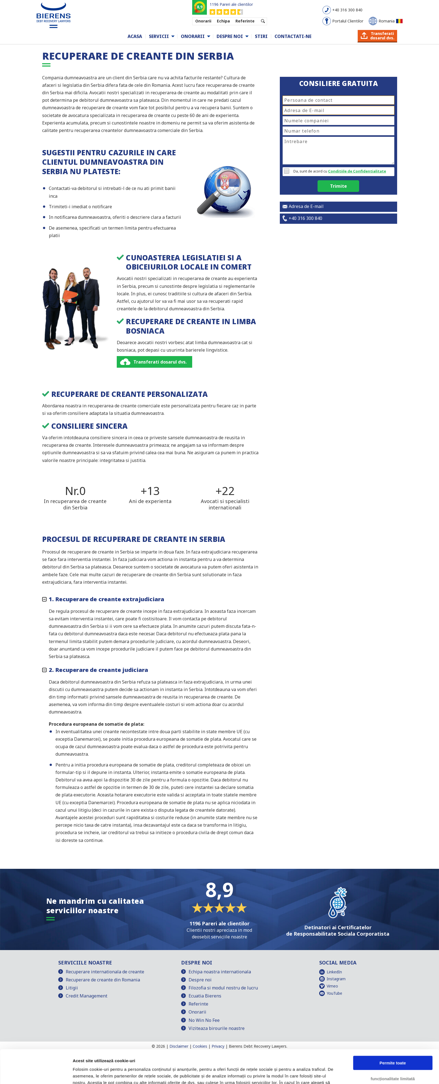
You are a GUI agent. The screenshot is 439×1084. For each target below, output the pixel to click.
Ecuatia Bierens (205, 996)
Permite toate (392, 1031)
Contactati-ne (293, 36)
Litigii (72, 988)
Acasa (135, 36)
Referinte (245, 21)
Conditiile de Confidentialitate (357, 171)
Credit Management (86, 996)
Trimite (338, 186)
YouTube (334, 993)
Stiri (261, 36)
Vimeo (332, 986)
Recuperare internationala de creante (105, 972)
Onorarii (203, 21)
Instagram (336, 978)
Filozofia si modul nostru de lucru (223, 988)
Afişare (80, 1073)
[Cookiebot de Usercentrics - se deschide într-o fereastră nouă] (36, 1073)
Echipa (223, 21)
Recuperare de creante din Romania (103, 980)
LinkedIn (334, 971)
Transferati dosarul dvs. (160, 362)
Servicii (159, 36)
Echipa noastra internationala (220, 972)
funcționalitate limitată (393, 1047)
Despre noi (230, 36)
